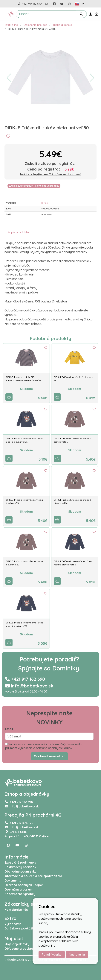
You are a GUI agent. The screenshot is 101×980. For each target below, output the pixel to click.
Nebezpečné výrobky (19, 894)
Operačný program (18, 889)
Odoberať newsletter (49, 756)
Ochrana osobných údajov (23, 885)
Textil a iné (11, 25)
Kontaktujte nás (16, 909)
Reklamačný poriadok (20, 867)
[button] (4, 14)
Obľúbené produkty (18, 948)
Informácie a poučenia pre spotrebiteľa (33, 876)
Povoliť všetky (52, 954)
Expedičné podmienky (20, 862)
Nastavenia (77, 954)
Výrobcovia (13, 924)
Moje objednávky (16, 944)
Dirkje (44, 202)
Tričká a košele (62, 25)
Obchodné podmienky (20, 871)
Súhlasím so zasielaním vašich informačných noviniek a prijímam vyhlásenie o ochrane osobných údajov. (44, 746)
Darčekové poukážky (19, 928)
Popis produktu (18, 232)
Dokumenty (12, 880)
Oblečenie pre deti (35, 25)
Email (9, 729)
